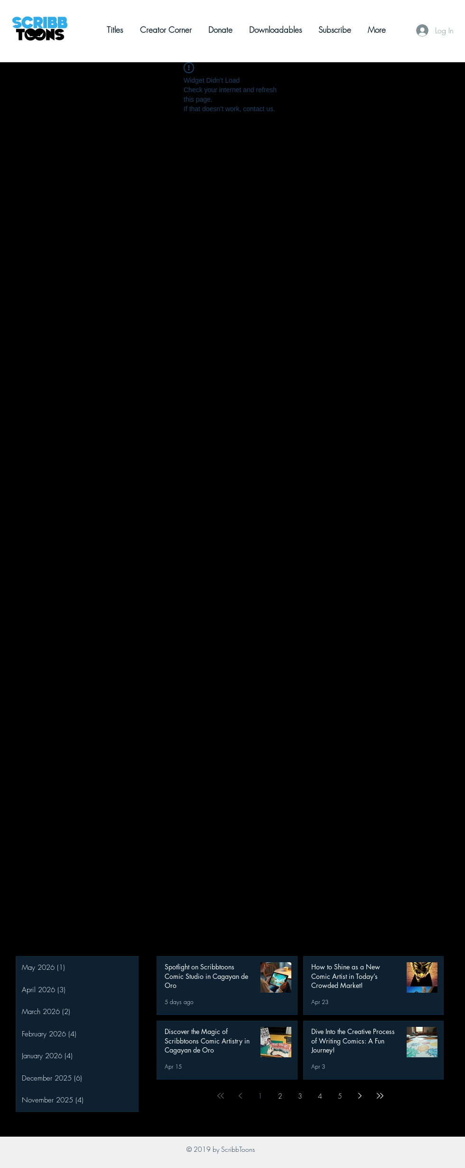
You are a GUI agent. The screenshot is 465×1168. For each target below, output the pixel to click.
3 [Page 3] (300, 1096)
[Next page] (360, 1095)
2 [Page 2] (280, 1096)
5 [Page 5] (340, 1096)
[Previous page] (240, 1095)
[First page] (220, 1095)
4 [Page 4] (320, 1096)
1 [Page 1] (260, 1096)
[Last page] (380, 1095)
